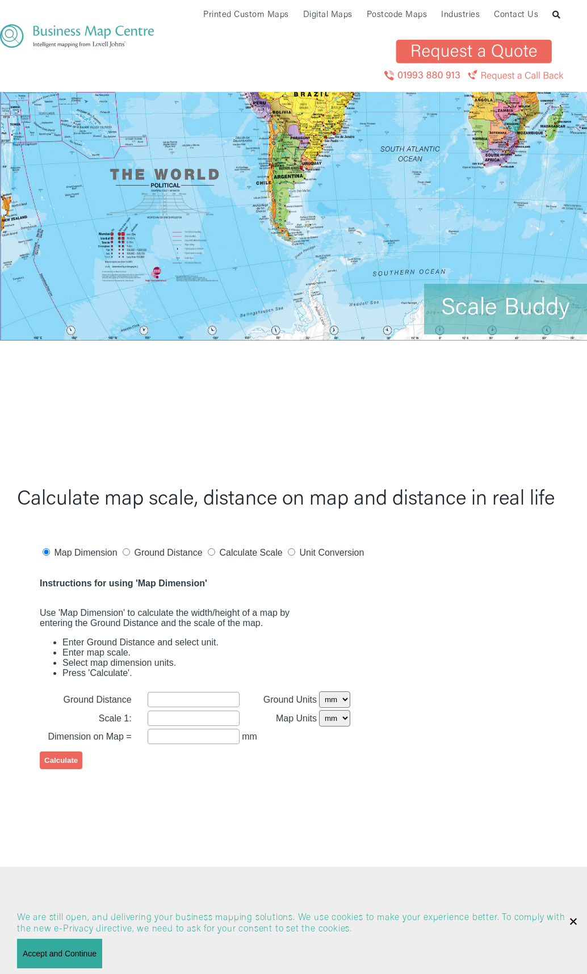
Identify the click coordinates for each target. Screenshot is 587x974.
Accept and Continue (60, 953)
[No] (572, 921)
